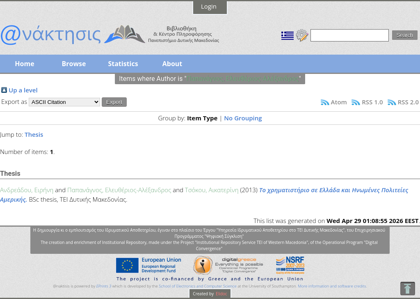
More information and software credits (332, 286)
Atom (339, 102)
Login (209, 6)
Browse (74, 63)
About (172, 63)
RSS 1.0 (372, 102)
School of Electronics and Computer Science (197, 286)
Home (24, 63)
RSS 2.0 (408, 102)
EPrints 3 (104, 286)
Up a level (23, 90)
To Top (407, 288)
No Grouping (243, 118)
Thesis (34, 134)
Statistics (123, 63)
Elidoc (221, 294)
